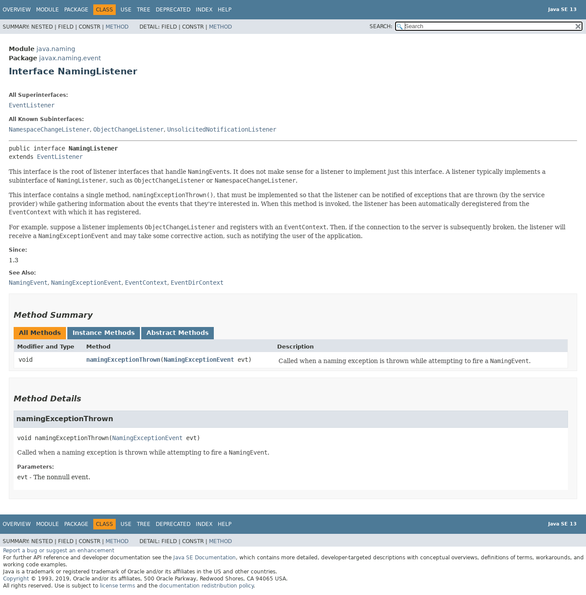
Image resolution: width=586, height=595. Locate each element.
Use (126, 10)
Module (47, 10)
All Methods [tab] (40, 332)
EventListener (32, 105)
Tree (143, 10)
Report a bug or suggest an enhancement (58, 550)
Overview (17, 10)
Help (224, 10)
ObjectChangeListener (128, 129)
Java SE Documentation (204, 558)
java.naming (56, 48)
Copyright (16, 579)
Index (204, 10)
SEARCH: (381, 26)
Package (76, 10)
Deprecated (173, 10)
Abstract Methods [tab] (177, 332)
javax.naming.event (70, 58)
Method (117, 27)
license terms (117, 586)
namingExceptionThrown (123, 359)
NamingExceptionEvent (199, 359)
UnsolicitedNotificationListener (221, 129)
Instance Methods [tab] (104, 332)
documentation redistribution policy (206, 586)
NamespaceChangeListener (49, 129)
